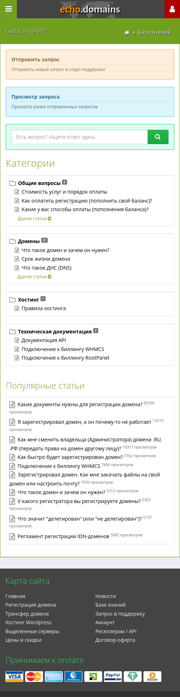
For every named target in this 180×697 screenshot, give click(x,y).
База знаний (110, 604)
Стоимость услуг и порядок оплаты (64, 191)
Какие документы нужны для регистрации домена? (80, 404)
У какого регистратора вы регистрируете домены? (79, 501)
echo (90, 9)
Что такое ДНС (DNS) (46, 267)
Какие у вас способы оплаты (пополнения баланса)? (85, 209)
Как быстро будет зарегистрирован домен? (70, 457)
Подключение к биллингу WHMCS (63, 349)
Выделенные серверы (32, 631)
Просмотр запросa (35, 96)
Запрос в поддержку (120, 613)
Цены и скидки (23, 639)
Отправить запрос (35, 59)
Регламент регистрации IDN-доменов (63, 536)
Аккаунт (105, 622)
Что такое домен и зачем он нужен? (65, 250)
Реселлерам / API (116, 631)
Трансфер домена (27, 613)
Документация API (44, 340)
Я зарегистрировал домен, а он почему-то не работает (84, 421)
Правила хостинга (44, 308)
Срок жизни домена (46, 258)
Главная (15, 596)
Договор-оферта (115, 639)
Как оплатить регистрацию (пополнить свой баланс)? (87, 200)
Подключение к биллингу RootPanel (65, 357)
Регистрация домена (30, 604)
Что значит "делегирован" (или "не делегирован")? (80, 518)
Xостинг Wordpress (28, 622)
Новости (105, 596)
